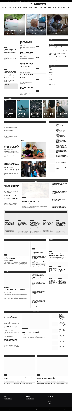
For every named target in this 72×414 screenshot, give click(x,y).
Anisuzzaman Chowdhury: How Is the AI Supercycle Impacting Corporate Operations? (62, 285)
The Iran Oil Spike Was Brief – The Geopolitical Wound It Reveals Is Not (9, 226)
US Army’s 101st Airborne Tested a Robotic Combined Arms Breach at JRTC (53, 285)
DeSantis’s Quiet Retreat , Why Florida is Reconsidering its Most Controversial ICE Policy (63, 335)
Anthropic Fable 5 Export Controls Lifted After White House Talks (9, 117)
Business (19, 7)
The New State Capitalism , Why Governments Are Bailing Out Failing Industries (59, 187)
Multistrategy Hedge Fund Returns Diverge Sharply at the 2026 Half (35, 31)
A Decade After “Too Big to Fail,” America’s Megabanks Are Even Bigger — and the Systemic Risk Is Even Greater (11, 342)
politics (7, 215)
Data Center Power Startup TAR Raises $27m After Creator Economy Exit (27, 43)
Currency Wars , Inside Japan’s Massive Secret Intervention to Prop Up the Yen (34, 203)
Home (49, 401)
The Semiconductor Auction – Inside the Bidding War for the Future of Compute (14, 293)
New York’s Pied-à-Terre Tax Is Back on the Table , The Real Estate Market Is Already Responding (61, 129)
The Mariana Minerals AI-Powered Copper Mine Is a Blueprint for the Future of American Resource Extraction (38, 309)
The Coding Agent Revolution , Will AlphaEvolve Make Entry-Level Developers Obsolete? (39, 281)
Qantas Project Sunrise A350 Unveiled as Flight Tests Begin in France (19, 381)
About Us (49, 7)
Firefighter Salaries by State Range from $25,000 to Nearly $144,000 (57, 257)
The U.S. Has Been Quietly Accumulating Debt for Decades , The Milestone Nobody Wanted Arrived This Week (11, 188)
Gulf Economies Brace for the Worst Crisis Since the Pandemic (63, 346)
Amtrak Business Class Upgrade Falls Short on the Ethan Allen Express (27, 90)
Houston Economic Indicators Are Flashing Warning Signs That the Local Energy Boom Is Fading (62, 353)
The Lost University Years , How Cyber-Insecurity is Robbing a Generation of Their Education (39, 300)
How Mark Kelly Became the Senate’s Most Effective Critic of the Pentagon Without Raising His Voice (61, 227)
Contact (54, 7)
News (10, 7)
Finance (14, 7)
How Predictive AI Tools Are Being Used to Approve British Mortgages (62, 159)
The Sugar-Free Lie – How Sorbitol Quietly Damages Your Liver (38, 265)
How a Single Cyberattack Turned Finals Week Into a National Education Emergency (38, 295)
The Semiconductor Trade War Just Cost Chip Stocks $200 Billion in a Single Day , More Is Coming (38, 304)
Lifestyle (40, 7)
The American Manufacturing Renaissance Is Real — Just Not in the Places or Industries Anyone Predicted (63, 321)
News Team (24, 206)
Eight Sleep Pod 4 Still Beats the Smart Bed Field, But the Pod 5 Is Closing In (52, 273)
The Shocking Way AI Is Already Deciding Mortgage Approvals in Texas (61, 154)
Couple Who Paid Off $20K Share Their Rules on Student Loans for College (27, 78)
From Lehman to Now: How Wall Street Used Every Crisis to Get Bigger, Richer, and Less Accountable (59, 195)
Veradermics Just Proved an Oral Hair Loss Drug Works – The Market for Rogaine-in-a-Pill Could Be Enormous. (39, 260)
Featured (60, 281)
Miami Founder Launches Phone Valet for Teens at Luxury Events (15, 389)
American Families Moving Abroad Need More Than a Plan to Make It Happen (49, 117)
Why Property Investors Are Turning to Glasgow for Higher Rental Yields (61, 144)
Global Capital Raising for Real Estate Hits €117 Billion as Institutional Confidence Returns (61, 149)
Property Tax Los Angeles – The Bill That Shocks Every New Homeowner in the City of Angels (61, 169)
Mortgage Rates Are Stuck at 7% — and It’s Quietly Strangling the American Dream (61, 134)
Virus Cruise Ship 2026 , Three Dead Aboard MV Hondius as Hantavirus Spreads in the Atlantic (52, 386)
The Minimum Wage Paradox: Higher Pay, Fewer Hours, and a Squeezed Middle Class (59, 210)
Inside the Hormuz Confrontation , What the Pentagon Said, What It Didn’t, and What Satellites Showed (63, 328)
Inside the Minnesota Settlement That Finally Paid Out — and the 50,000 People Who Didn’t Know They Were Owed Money (11, 201)
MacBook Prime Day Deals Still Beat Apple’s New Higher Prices (14, 384)
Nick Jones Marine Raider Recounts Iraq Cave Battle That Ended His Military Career (18, 386)
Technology (25, 7)
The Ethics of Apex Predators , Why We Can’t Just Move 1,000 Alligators (63, 341)
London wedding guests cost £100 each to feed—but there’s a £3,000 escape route (11, 132)
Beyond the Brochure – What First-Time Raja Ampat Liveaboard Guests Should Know (51, 389)
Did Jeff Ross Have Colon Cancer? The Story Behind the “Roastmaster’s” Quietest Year (38, 255)
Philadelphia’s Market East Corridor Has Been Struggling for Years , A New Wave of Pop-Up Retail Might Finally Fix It (11, 168)
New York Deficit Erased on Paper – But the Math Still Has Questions (59, 203)
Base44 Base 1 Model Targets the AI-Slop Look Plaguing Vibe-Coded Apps (19, 1)
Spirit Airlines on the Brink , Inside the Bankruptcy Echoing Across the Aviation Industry (51, 384)
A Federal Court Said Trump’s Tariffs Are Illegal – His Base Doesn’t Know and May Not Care (35, 227)
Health (45, 7)
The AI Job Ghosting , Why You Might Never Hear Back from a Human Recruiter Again (38, 286)
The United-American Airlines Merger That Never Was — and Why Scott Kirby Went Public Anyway (51, 381)
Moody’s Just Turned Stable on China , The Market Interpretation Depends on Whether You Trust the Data (11, 319)
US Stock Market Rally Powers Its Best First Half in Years (36, 118)
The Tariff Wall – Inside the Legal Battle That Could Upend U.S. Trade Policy (48, 226)
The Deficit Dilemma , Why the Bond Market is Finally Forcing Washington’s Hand (59, 199)
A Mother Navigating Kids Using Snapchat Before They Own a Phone (56, 31)
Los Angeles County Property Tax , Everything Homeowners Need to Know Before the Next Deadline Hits (61, 175)
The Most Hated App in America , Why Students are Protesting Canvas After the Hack (35, 334)
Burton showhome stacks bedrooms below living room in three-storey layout (61, 139)
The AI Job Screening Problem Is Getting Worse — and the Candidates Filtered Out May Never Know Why (38, 290)
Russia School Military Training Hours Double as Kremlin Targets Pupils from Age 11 (27, 55)
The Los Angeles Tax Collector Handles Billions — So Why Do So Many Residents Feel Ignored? (61, 164)
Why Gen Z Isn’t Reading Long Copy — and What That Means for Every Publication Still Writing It (11, 149)
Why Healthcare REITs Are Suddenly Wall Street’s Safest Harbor (14, 260)
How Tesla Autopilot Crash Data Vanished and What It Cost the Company (11, 86)
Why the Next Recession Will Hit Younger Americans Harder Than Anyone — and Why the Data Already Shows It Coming (11, 331)
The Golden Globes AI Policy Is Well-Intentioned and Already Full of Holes (38, 278)
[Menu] (69, 7)
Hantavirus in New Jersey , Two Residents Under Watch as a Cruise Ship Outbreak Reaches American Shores (38, 268)
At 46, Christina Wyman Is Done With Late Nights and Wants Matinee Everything (62, 273)
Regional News (62, 317)
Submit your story (61, 7)
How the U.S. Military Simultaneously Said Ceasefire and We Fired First (22, 227)
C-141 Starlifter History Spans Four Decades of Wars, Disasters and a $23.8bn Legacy (22, 116)
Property (30, 7)
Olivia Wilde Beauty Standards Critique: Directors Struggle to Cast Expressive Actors (26, 66)
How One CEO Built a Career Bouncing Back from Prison (62, 118)
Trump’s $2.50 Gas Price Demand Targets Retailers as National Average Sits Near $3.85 (10, 51)
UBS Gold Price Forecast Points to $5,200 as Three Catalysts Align (10, 73)
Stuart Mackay (7, 33)
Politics (35, 7)
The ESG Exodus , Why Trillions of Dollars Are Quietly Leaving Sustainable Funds (59, 206)
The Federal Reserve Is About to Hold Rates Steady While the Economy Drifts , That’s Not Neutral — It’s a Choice (59, 190)
